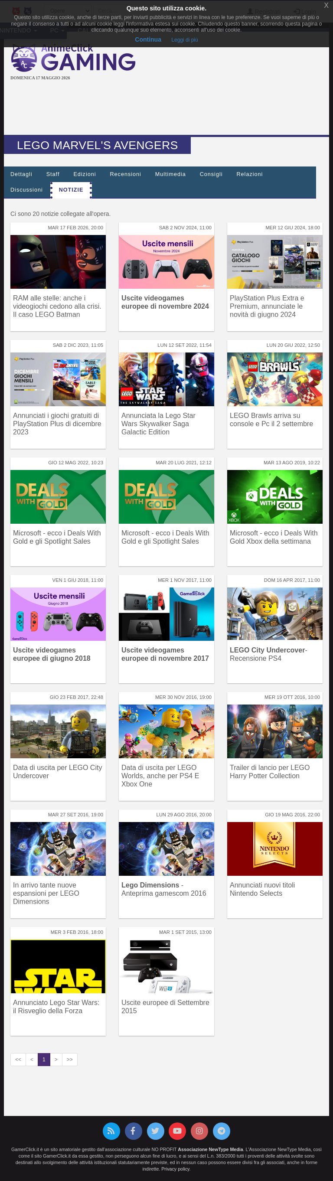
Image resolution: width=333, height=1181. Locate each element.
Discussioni (26, 190)
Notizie (71, 190)
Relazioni (250, 174)
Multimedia (170, 174)
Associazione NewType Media (210, 1149)
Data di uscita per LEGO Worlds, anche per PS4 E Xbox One (160, 776)
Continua (148, 39)
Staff (53, 174)
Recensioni (125, 174)
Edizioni (84, 174)
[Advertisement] (168, 108)
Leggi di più (184, 40)
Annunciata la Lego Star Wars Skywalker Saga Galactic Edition (158, 424)
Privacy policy (175, 1168)
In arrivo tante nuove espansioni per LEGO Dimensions (46, 893)
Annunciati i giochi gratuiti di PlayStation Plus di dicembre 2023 (57, 424)
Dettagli (21, 174)
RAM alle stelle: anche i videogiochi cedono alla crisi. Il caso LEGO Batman (57, 306)
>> (70, 1060)
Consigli (211, 174)
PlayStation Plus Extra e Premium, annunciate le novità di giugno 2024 (267, 306)
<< (18, 1060)
